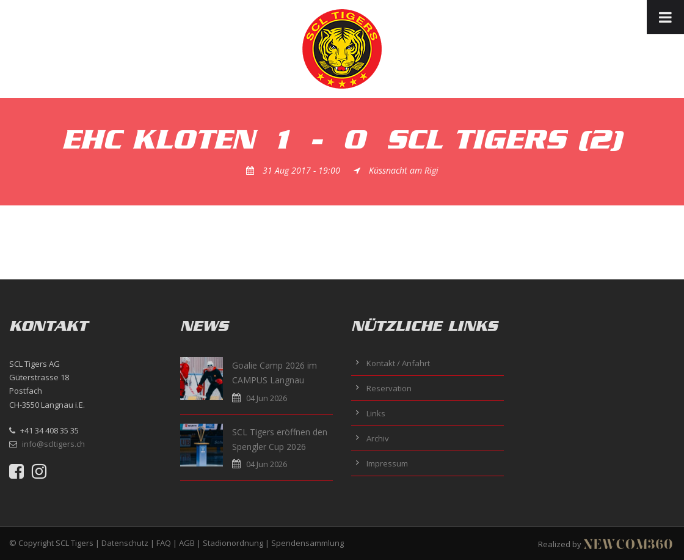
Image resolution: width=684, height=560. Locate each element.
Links (375, 413)
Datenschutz (124, 542)
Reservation (389, 388)
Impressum (387, 463)
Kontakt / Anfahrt (398, 363)
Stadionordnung (233, 542)
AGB (187, 542)
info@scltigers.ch (53, 443)
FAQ (163, 542)
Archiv (377, 438)
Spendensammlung (307, 542)
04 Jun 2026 (266, 397)
